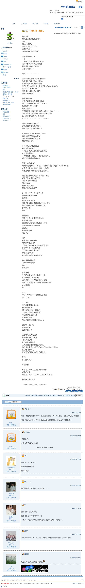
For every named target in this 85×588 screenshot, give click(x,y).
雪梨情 (5, 69)
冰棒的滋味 (6, 100)
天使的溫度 (6, 112)
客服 (47, 583)
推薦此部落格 (61, 12)
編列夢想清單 (7, 88)
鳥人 (4, 90)
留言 (8, 425)
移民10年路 (6, 116)
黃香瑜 (5, 53)
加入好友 (52, 12)
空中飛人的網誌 (68, 7)
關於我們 (13, 583)
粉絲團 (5, 586)
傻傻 (4, 75)
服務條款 (26, 583)
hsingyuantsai (7, 64)
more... (16, 78)
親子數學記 (6, 85)
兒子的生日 (6, 120)
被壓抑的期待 (7, 104)
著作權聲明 (33, 583)
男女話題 (77, 387)
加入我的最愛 (70, 12)
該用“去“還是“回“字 (8, 102)
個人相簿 (35, 23)
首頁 (14, 23)
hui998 (5, 56)
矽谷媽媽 (5, 72)
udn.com (81, 583)
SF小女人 (11, 543)
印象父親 (5, 98)
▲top (82, 580)
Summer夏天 (7, 67)
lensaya (5, 59)
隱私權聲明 (41, 583)
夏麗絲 (11, 517)
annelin (5, 51)
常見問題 (19, 583)
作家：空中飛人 (54, 10)
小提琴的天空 (7, 118)
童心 (4, 114)
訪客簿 (46, 23)
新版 (81, 7)
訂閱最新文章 (79, 12)
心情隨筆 (71, 387)
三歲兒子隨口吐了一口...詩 (10, 92)
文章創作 (24, 23)
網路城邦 (81, 1)
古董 (4, 61)
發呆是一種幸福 (7, 94)
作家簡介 (57, 23)
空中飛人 (10, 43)
